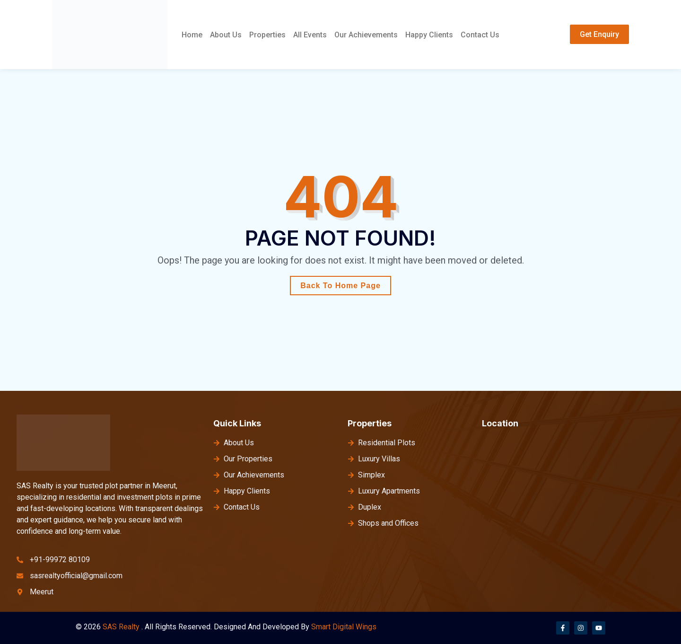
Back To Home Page (340, 286)
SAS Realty (121, 626)
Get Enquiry (599, 34)
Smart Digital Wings (343, 626)
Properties (267, 34)
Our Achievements (366, 34)
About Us (226, 34)
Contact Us (480, 34)
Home (192, 34)
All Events (310, 34)
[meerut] (574, 508)
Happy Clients (429, 34)
